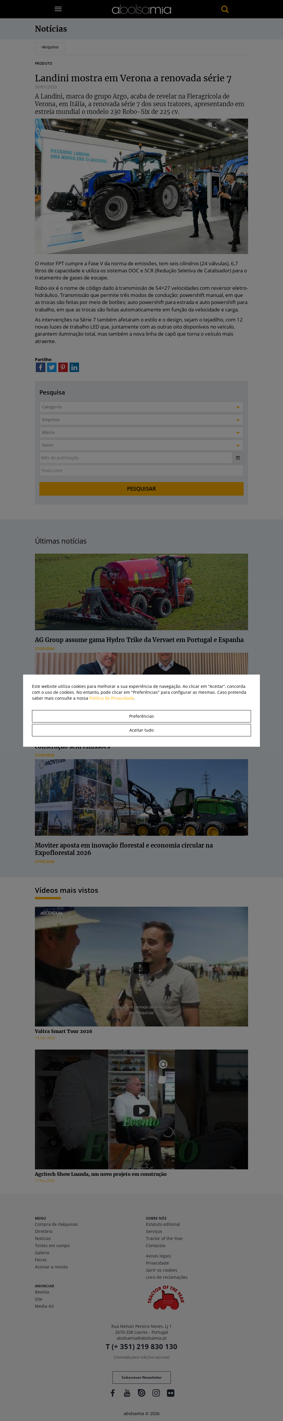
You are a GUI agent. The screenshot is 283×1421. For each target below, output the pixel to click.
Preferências (141, 716)
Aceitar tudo (141, 730)
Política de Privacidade (111, 698)
